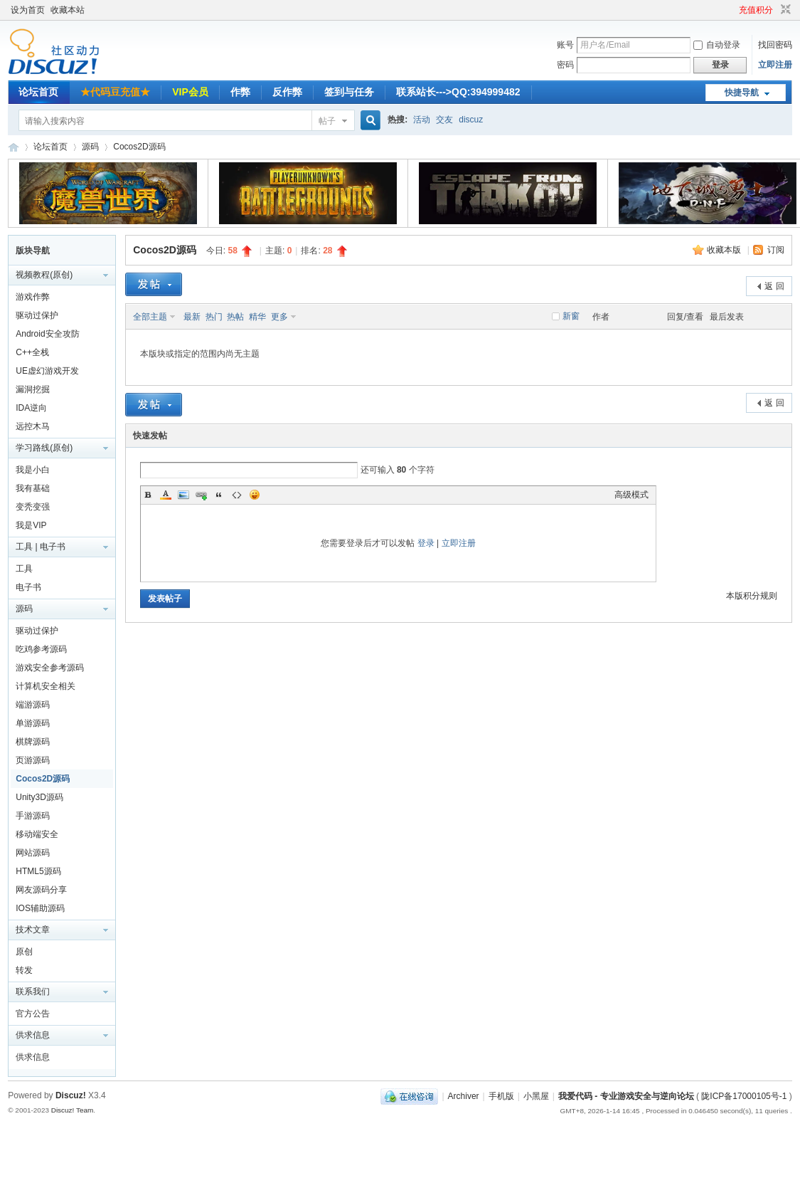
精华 (257, 317)
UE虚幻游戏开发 (47, 371)
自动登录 (716, 45)
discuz (471, 120)
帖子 (327, 121)
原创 (24, 952)
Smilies (254, 495)
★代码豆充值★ (115, 92)
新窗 (571, 316)
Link (201, 495)
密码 (565, 65)
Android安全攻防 (47, 334)
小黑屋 (536, 1096)
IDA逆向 (31, 408)
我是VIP (31, 525)
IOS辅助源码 (40, 908)
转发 (24, 970)
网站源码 (33, 853)
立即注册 (775, 65)
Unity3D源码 (39, 797)
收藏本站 (67, 10)
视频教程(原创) (44, 275)
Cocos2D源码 (139, 147)
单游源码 (33, 723)
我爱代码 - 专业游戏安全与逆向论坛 (13, 147)
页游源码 (33, 760)
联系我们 (33, 992)
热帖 (235, 317)
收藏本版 (725, 250)
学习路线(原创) (44, 448)
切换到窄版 (784, 10)
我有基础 (33, 488)
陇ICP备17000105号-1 (743, 1096)
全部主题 (150, 317)
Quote (219, 495)
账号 (565, 45)
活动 (421, 120)
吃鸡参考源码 (41, 649)
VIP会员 (190, 92)
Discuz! (70, 1095)
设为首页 (28, 10)
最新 (192, 317)
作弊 (240, 92)
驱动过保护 (37, 315)
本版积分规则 (751, 596)
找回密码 (775, 45)
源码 (90, 147)
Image (183, 495)
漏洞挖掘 (33, 389)
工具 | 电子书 (40, 547)
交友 (444, 120)
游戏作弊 (33, 297)
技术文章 (33, 930)
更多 (279, 317)
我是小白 (33, 470)
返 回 (774, 286)
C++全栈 (32, 352)
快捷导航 (742, 93)
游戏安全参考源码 (50, 668)
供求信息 (33, 1035)
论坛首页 (38, 92)
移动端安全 (37, 834)
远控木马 (33, 426)
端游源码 (33, 705)
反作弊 (287, 92)
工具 (24, 569)
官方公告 (33, 1014)
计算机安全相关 (45, 686)
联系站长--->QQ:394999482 (458, 92)
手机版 (501, 1096)
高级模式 (631, 495)
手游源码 (33, 816)
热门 (214, 317)
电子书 (28, 587)
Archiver (463, 1096)
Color (166, 495)
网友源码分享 (41, 890)
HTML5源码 (38, 871)
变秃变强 (33, 507)
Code (237, 495)
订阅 (775, 250)
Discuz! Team (72, 1110)
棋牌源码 (33, 742)
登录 (425, 543)
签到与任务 (349, 92)
